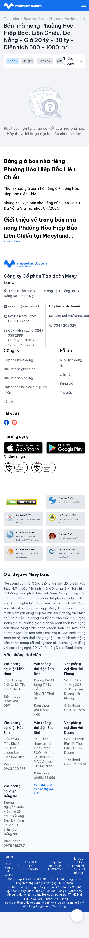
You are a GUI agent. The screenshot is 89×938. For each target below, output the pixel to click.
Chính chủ (45, 61)
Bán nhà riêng (34, 19)
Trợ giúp (66, 392)
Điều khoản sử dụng (18, 378)
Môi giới (28, 61)
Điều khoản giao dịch (19, 369)
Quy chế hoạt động (18, 360)
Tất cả (12, 61)
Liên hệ (65, 375)
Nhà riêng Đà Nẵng (63, 19)
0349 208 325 (65, 326)
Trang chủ (11, 19)
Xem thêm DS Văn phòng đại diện (44, 789)
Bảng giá (66, 383)
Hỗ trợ (8, 401)
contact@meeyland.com (27, 306)
